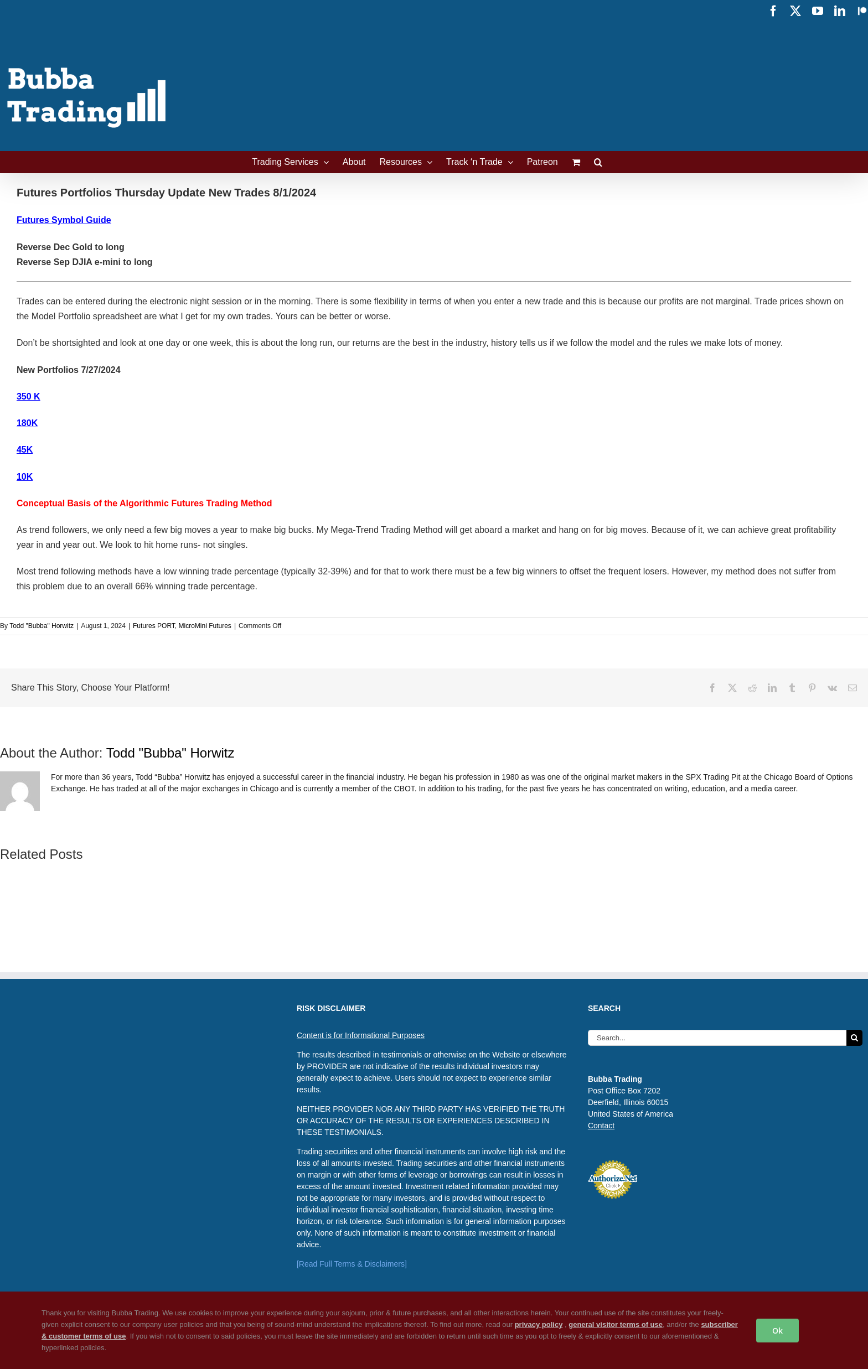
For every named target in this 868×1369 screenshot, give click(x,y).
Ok (777, 1330)
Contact (601, 1125)
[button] (598, 162)
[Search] (854, 1038)
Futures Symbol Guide (64, 220)
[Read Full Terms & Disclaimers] (352, 1263)
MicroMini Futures (205, 626)
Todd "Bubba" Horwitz (41, 626)
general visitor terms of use (616, 1324)
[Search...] (717, 1038)
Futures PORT (154, 626)
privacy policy (539, 1324)
